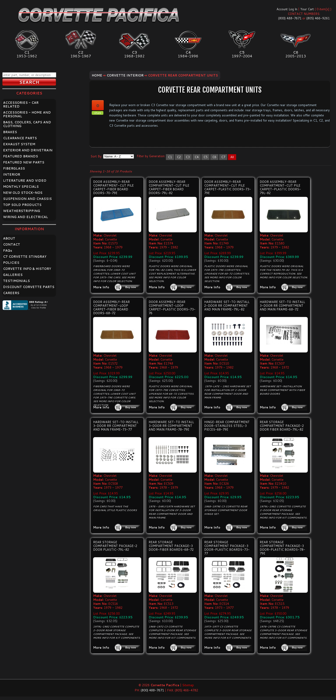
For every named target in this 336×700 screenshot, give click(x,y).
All (232, 157)
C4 (197, 157)
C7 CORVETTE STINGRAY (24, 256)
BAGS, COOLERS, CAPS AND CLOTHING (27, 124)
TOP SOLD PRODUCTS (22, 205)
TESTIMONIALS (16, 281)
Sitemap (188, 685)
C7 (223, 157)
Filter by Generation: (151, 156)
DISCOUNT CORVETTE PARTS (28, 287)
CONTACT (11, 244)
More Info (101, 287)
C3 (188, 157)
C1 (170, 157)
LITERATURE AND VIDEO (24, 180)
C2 (179, 157)
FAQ (7, 250)
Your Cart (307, 9)
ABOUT (9, 238)
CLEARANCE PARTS (20, 138)
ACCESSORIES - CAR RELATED (20, 104)
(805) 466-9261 (318, 18)
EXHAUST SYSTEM (19, 144)
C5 (205, 157)
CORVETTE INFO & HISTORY (27, 269)
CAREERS (11, 293)
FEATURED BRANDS (20, 156)
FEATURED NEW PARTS (23, 162)
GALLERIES (13, 275)
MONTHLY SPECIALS (21, 187)
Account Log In (286, 9)
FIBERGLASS (14, 168)
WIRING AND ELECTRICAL (25, 217)
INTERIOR (11, 174)
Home (97, 75)
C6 (214, 157)
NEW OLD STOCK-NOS (22, 193)
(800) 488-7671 (289, 18)
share (97, 113)
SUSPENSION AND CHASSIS (27, 199)
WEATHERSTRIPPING (21, 211)
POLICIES (11, 263)
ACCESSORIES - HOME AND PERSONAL (27, 114)
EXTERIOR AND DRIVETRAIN (27, 150)
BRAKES (10, 132)
